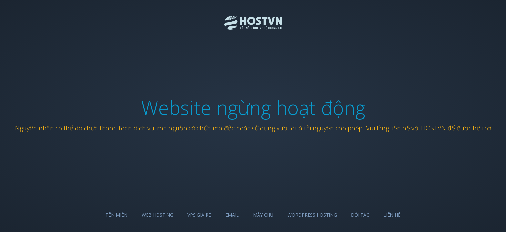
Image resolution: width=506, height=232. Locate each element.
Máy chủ (263, 215)
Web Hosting (157, 215)
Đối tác (360, 215)
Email (232, 215)
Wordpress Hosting (312, 215)
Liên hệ (391, 215)
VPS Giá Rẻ (199, 215)
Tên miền (116, 215)
